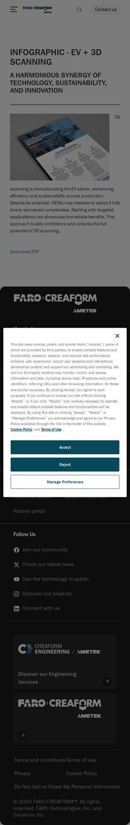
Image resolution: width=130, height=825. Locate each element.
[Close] (117, 336)
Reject (64, 464)
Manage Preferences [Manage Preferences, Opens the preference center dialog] (65, 481)
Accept (65, 447)
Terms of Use (51, 429)
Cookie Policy (21, 429)
